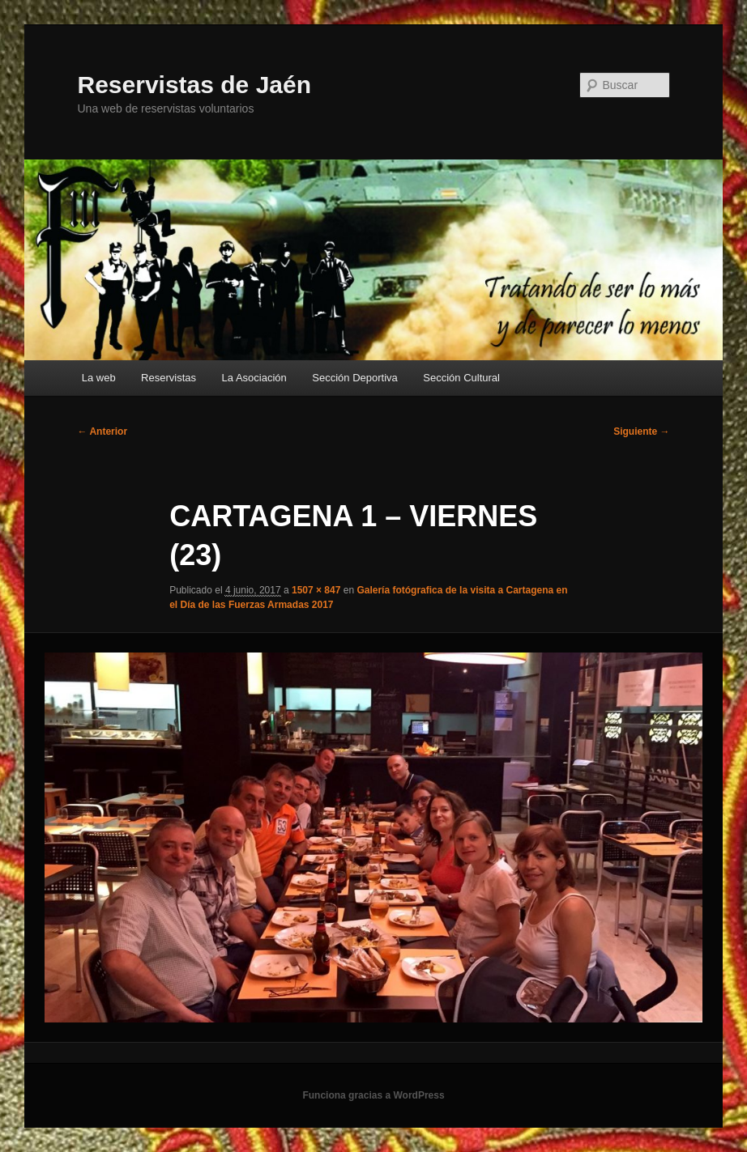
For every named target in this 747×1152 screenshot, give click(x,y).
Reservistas (168, 378)
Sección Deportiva (355, 378)
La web (99, 378)
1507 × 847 (316, 590)
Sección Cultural (461, 378)
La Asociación (254, 378)
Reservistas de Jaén (195, 84)
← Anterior (103, 431)
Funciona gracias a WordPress (373, 1095)
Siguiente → (641, 431)
